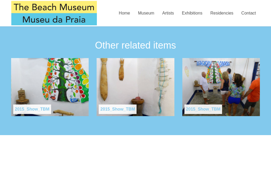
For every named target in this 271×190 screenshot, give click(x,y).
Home (124, 13)
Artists (168, 13)
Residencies (221, 13)
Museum (146, 13)
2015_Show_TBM (32, 109)
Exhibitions (192, 13)
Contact (248, 13)
